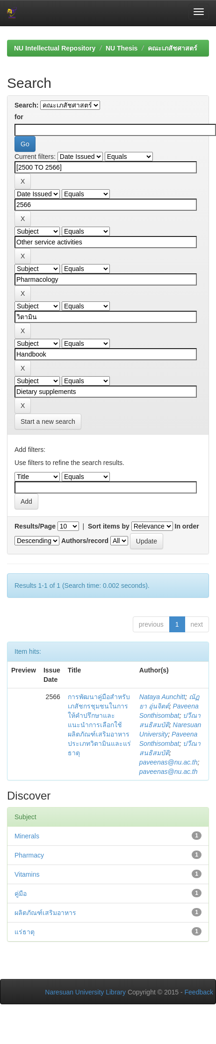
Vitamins (26, 874)
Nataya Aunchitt (162, 697)
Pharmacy (29, 855)
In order (187, 526)
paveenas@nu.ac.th (168, 762)
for (18, 117)
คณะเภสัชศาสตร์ (172, 48)
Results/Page (35, 526)
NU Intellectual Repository (54, 48)
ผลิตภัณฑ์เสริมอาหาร (45, 912)
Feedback (199, 992)
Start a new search (48, 421)
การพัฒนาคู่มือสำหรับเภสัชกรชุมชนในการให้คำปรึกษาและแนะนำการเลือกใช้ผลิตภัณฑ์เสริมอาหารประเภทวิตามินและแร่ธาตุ (99, 725)
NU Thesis (121, 48)
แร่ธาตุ (24, 932)
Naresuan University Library (85, 992)
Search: (26, 105)
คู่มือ (20, 893)
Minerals (26, 836)
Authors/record (84, 540)
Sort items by (109, 526)
